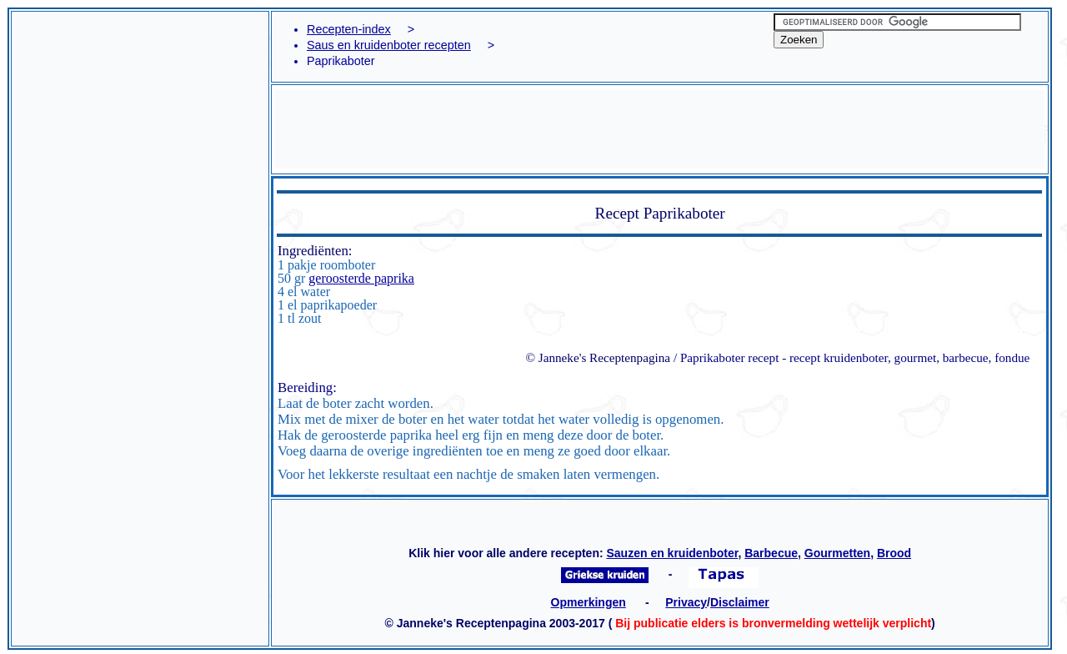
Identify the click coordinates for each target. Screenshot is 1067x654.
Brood (894, 553)
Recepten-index (349, 29)
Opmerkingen (588, 602)
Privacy (686, 602)
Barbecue (771, 553)
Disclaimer (739, 602)
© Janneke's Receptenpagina (597, 357)
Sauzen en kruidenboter (672, 553)
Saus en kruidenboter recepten (389, 45)
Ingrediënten (313, 251)
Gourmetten (837, 553)
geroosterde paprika (361, 278)
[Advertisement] (140, 75)
